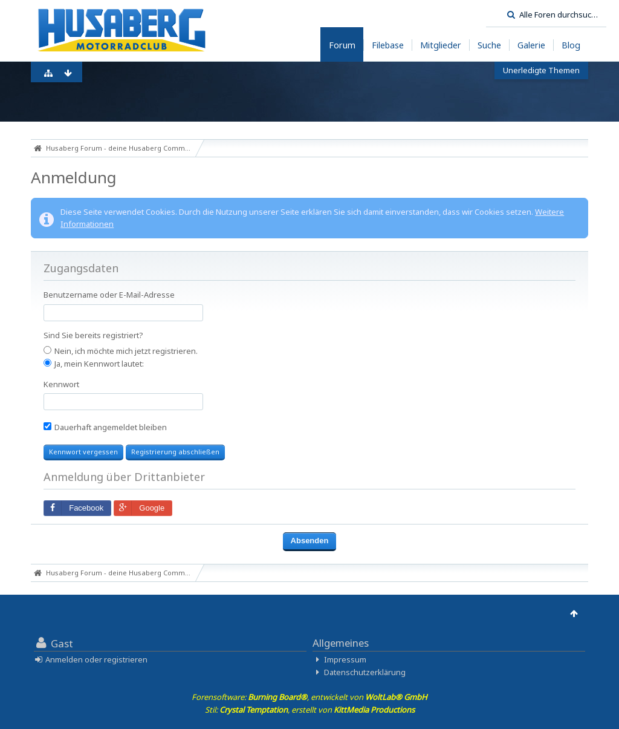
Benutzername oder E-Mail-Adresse (109, 294)
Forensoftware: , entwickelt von (309, 696)
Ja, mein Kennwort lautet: (94, 363)
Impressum (345, 659)
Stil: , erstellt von (310, 709)
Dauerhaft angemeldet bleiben (105, 427)
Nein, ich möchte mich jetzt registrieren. (121, 350)
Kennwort (61, 384)
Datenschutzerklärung (365, 672)
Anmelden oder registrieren (96, 659)
